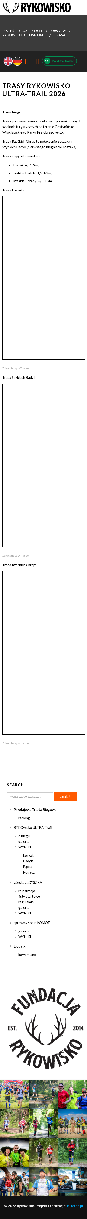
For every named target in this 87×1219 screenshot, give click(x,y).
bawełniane (27, 954)
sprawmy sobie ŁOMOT (32, 923)
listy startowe (29, 896)
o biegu (24, 836)
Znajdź (65, 797)
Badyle (28, 861)
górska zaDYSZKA (28, 882)
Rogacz (29, 872)
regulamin (26, 902)
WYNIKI (24, 847)
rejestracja (26, 891)
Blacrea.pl (75, 1206)
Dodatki (20, 946)
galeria (23, 841)
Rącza (27, 866)
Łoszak (28, 855)
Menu (80, 7)
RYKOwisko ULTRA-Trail (33, 827)
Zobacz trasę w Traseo (15, 368)
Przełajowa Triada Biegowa (35, 809)
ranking (24, 818)
